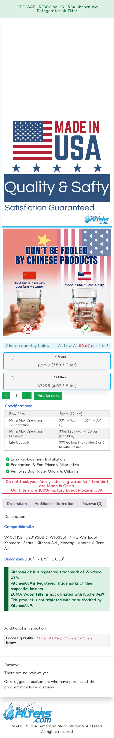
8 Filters (69, 638)
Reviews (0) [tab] (92, 504)
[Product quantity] (16, 395)
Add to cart (48, 396)
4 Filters (60, 356)
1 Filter (41, 638)
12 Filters (60, 377)
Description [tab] (17, 504)
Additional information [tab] (54, 504)
